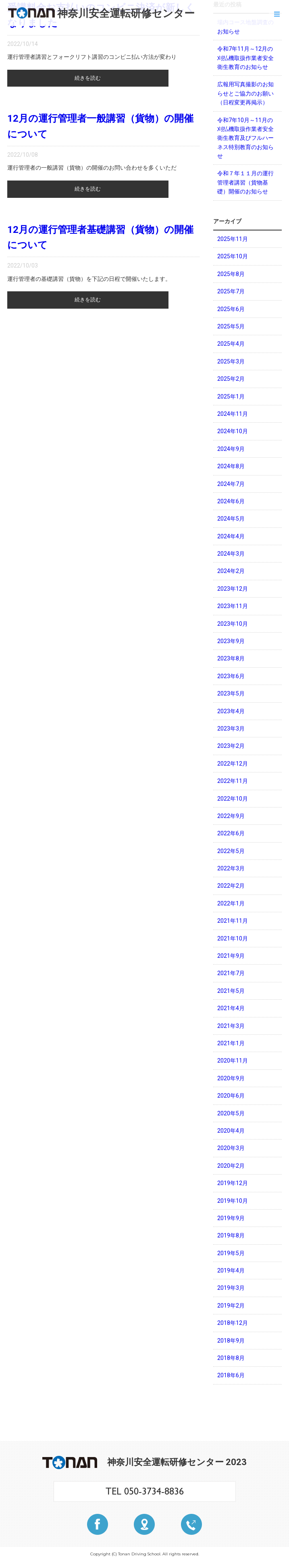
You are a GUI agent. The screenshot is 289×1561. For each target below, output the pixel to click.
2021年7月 (231, 973)
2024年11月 (232, 414)
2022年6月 (231, 833)
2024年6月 (231, 501)
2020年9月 (231, 1078)
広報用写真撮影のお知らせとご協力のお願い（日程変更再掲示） (245, 93)
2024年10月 (232, 431)
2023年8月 (231, 658)
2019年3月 (231, 1288)
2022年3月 (231, 868)
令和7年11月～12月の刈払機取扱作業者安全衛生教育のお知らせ (245, 58)
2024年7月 (231, 484)
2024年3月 (231, 553)
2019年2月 (231, 1305)
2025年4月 (231, 343)
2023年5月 (231, 693)
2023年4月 (231, 711)
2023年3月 (231, 728)
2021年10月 (232, 938)
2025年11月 (232, 239)
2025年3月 (231, 361)
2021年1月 (231, 1043)
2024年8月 (231, 466)
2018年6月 (231, 1375)
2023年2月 (231, 746)
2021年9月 (231, 956)
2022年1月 (231, 903)
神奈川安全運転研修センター (101, 13)
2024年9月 (231, 449)
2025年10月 (232, 256)
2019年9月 (231, 1218)
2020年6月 (231, 1095)
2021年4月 (231, 1008)
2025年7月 (231, 291)
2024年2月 (231, 571)
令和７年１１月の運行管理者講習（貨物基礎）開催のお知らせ (245, 182)
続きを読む (88, 78)
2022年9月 (231, 816)
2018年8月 (231, 1358)
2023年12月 (232, 588)
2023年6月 (231, 676)
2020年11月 (232, 1060)
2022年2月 (231, 885)
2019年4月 (231, 1270)
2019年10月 (232, 1201)
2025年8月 (231, 274)
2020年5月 (231, 1113)
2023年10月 (232, 624)
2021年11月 (232, 921)
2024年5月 (231, 518)
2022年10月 (232, 798)
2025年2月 (231, 379)
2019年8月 (231, 1235)
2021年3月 (231, 1026)
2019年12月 (232, 1183)
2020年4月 (231, 1130)
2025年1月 (231, 396)
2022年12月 (232, 763)
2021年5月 (231, 991)
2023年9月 (231, 641)
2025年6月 (231, 309)
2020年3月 (231, 1148)
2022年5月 (231, 851)
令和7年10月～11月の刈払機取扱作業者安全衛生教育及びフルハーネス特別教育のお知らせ (245, 138)
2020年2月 (231, 1165)
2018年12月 (232, 1323)
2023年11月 (232, 606)
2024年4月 (231, 536)
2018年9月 (231, 1340)
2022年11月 (232, 781)
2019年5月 (231, 1253)
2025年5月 (231, 326)
